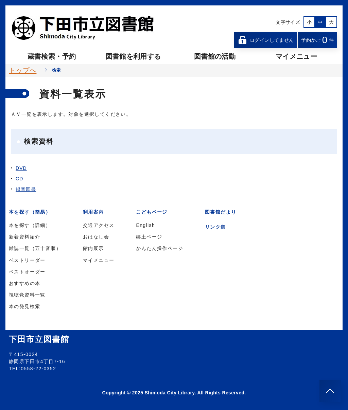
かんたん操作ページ (159, 248)
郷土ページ (149, 236)
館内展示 (93, 248)
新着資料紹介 (24, 236)
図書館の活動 (215, 56)
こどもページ (151, 212)
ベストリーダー (27, 260)
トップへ (22, 70)
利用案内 (93, 212)
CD (19, 178)
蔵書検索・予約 (52, 56)
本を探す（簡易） (30, 212)
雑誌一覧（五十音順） (35, 248)
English (145, 225)
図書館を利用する (133, 56)
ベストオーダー (27, 271)
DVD (21, 168)
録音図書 (26, 189)
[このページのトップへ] (330, 391)
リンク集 (215, 227)
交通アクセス (98, 225)
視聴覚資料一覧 (27, 295)
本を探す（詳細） (30, 225)
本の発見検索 (24, 306)
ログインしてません (266, 40)
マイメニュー (296, 56)
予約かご (317, 40)
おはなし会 (96, 236)
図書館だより (220, 212)
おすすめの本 (24, 283)
